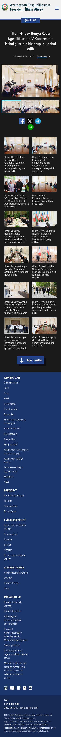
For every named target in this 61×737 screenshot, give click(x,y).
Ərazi (6, 393)
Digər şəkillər (34, 360)
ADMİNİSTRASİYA (14, 567)
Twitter (24, 688)
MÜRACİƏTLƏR (12, 597)
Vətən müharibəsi (12, 428)
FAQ (6, 700)
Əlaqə (6, 588)
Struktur (8, 577)
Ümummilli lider (11, 382)
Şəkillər (7, 544)
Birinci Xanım (10, 511)
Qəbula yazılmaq (11, 645)
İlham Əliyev (34, 9)
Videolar (8, 549)
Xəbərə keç (42, 56)
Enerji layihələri (11, 444)
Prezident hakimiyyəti (14, 495)
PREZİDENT (10, 490)
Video (6, 481)
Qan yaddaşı (9, 439)
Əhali (6, 398)
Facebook (18, 688)
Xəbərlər (8, 539)
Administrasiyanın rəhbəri (16, 572)
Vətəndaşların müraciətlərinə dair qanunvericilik (13, 620)
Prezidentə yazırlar (12, 611)
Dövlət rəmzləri (11, 409)
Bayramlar (9, 414)
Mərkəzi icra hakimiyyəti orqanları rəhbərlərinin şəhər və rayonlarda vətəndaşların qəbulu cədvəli (15, 670)
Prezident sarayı (11, 583)
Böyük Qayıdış (10, 434)
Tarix (6, 387)
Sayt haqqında (11, 703)
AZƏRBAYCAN (12, 377)
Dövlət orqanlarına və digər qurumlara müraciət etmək (16, 654)
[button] (56, 80)
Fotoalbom (9, 476)
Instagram (5, 688)
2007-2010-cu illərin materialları (21, 707)
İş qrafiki (8, 500)
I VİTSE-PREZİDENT (15, 520)
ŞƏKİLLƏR (30, 20)
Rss (30, 688)
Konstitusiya (9, 403)
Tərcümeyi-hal (10, 506)
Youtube (12, 688)
